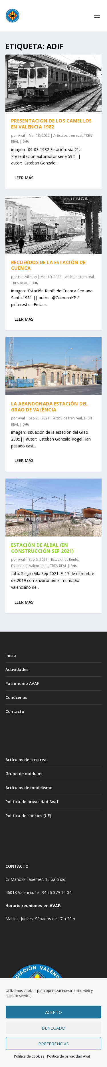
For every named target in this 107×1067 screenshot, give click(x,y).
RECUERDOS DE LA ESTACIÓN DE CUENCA (48, 265)
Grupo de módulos (23, 773)
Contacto (14, 711)
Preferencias (53, 1043)
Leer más (24, 177)
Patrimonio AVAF (22, 683)
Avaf (21, 135)
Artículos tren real (67, 135)
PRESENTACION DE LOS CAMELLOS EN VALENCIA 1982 (51, 124)
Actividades (16, 669)
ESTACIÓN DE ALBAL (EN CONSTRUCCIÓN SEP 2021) (42, 548)
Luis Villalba (27, 276)
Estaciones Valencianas (29, 565)
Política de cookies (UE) (28, 815)
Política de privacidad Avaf (68, 1056)
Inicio (10, 655)
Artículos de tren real (26, 759)
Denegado (53, 1028)
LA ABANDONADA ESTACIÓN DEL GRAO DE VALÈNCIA (49, 407)
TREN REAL (19, 283)
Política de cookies (29, 1056)
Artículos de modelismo (29, 787)
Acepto (53, 1012)
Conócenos (16, 697)
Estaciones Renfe (64, 559)
